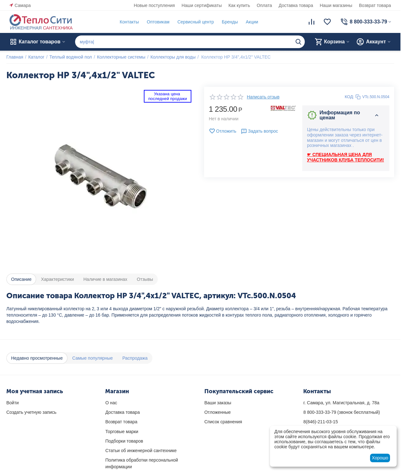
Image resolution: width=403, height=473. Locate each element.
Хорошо (380, 457)
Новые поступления (154, 5)
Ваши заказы (217, 402)
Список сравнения (223, 421)
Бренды (230, 21)
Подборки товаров (124, 441)
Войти (12, 402)
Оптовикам (158, 21)
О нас (111, 402)
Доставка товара (296, 5)
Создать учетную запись (31, 412)
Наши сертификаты (202, 5)
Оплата (264, 5)
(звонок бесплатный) (341, 412)
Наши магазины (336, 5)
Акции (252, 21)
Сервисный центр (195, 21)
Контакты (129, 21)
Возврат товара (375, 5)
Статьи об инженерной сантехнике (140, 450)
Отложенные (217, 412)
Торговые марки (121, 431)
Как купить (239, 5)
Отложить (222, 131)
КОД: (349, 96)
